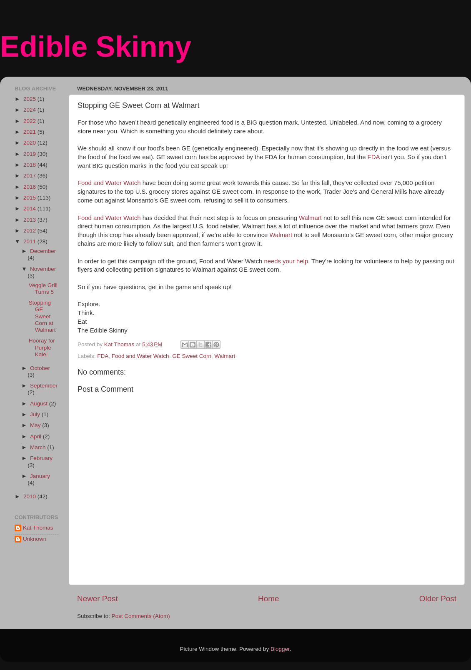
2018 (30, 165)
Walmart (310, 218)
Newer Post (97, 598)
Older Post (437, 598)
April (36, 436)
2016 (30, 187)
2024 (30, 110)
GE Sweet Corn (191, 356)
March (38, 447)
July (36, 414)
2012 (30, 231)
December (43, 251)
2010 (30, 496)
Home (268, 598)
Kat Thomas (38, 528)
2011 (30, 241)
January (40, 476)
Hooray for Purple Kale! (42, 347)
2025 (30, 99)
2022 (30, 121)
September (44, 385)
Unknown (34, 539)
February (41, 458)
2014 (30, 208)
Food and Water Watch (109, 183)
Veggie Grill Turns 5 (43, 288)
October (40, 368)
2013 (30, 220)
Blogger (280, 649)
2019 (30, 154)
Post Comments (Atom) (141, 616)
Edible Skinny (95, 46)
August (39, 403)
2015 (30, 198)
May (36, 425)
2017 (30, 175)
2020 (30, 143)
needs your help (286, 261)
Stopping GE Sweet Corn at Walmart (42, 316)
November (43, 269)
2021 (30, 132)
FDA (374, 157)
